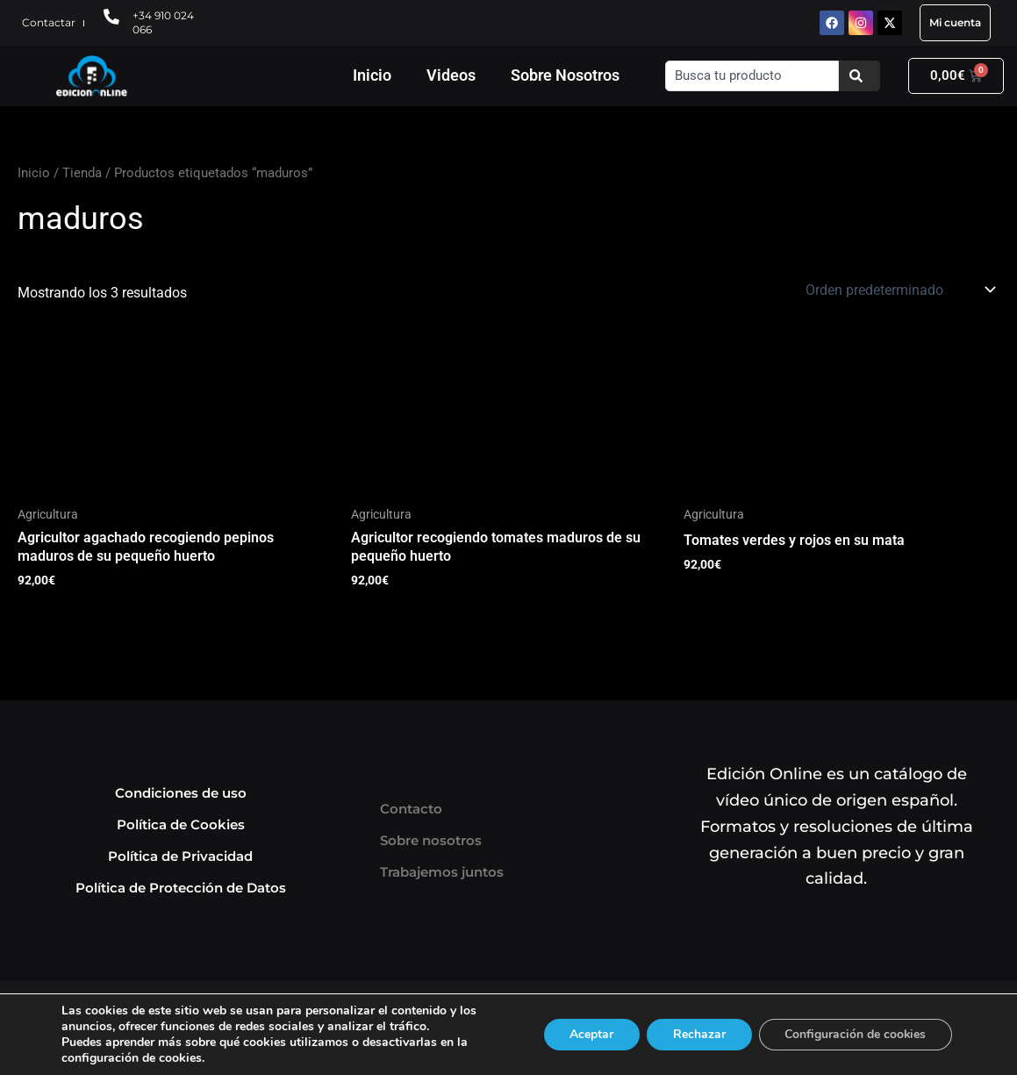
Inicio (372, 75)
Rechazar (697, 1034)
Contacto (411, 808)
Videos (451, 75)
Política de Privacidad (180, 856)
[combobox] (751, 76)
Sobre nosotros (431, 840)
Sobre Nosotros (565, 75)
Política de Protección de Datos (180, 887)
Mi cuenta (955, 22)
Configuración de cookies (855, 1034)
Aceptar (590, 1034)
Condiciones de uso (181, 793)
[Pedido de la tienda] (899, 289)
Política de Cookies (181, 824)
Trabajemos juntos (442, 872)
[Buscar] (859, 76)
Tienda (82, 173)
